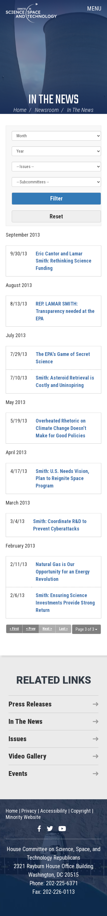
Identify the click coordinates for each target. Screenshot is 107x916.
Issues (18, 739)
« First (14, 629)
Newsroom (47, 109)
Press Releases (30, 704)
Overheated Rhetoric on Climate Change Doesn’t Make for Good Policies (61, 428)
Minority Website (23, 817)
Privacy (29, 811)
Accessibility (53, 811)
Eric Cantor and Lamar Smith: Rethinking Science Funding (63, 261)
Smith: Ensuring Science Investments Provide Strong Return (65, 602)
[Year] (56, 151)
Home (20, 109)
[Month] (56, 136)
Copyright (81, 811)
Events (18, 774)
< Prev (30, 629)
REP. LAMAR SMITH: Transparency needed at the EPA (65, 311)
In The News (53, 100)
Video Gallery (27, 756)
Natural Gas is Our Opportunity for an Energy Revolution (63, 571)
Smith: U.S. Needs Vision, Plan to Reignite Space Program (62, 478)
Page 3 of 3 (86, 629)
